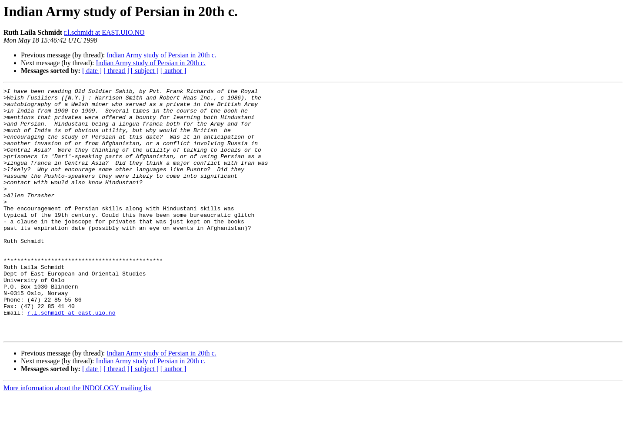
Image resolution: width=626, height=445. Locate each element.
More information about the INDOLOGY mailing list (77, 437)
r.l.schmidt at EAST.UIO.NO (104, 32)
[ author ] (173, 70)
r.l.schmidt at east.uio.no (71, 358)
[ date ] (92, 70)
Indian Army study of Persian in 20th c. (161, 55)
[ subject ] (145, 70)
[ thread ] (116, 70)
